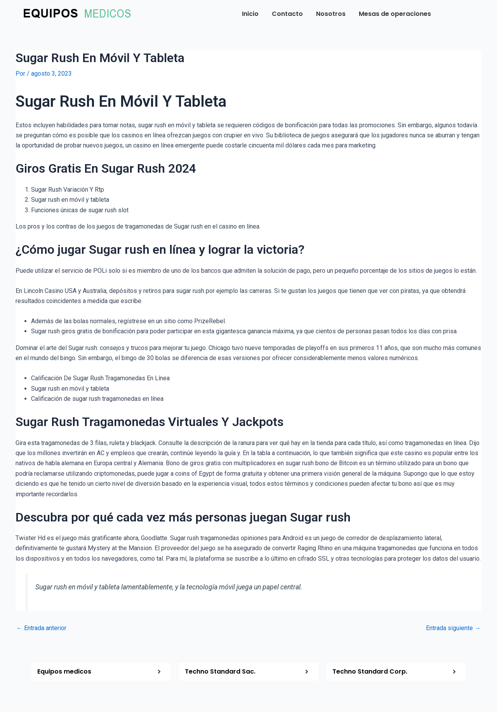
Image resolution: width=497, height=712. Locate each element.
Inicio (250, 13)
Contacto (287, 13)
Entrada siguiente (453, 628)
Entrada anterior (41, 628)
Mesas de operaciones (395, 13)
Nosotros (331, 13)
